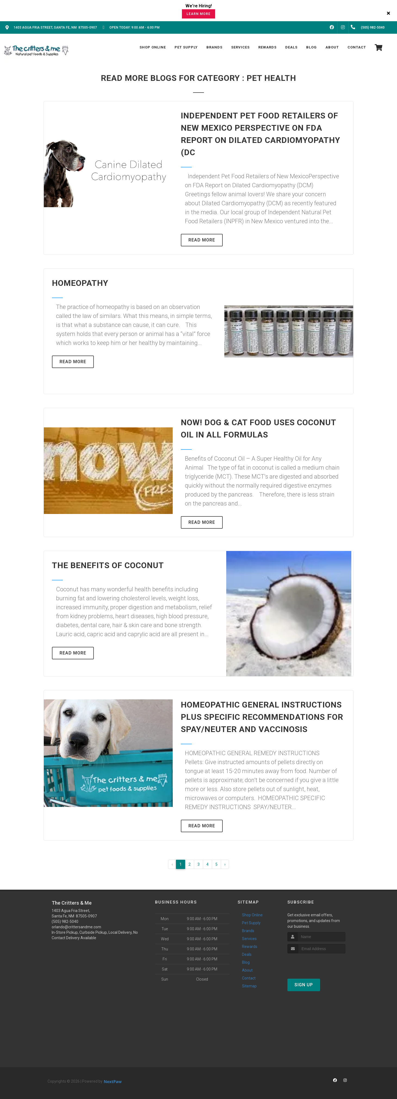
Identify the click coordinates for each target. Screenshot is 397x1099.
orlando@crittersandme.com (76, 927)
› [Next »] (224, 864)
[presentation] (316, 963)
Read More (201, 240)
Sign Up (303, 984)
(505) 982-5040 (65, 921)
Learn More (198, 14)
